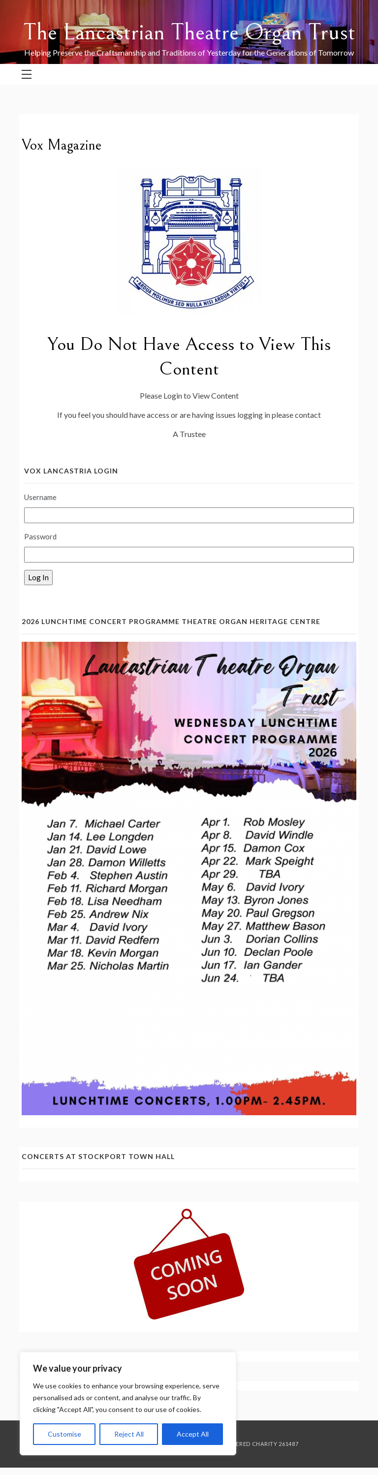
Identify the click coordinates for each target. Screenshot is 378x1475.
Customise (64, 1434)
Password (40, 536)
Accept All (193, 1434)
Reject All (129, 1434)
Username (40, 497)
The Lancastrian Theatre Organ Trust (189, 32)
